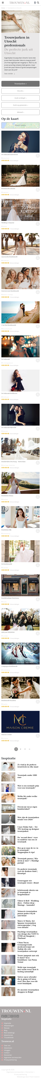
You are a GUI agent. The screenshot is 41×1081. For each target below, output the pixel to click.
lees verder (9, 74)
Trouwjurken (20, 84)
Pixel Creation (35, 1077)
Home (3, 8)
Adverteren (8, 1048)
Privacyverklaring (10, 1060)
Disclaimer (8, 1055)
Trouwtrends (9, 1037)
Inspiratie (7, 1023)
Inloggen (7, 1050)
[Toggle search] (38, 2)
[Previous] (29, 749)
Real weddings (9, 1033)
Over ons (7, 1045)
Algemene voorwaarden (12, 1057)
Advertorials (8, 1035)
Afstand (20, 112)
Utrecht (20, 91)
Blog (5, 1030)
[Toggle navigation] (3, 2)
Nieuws (6, 1028)
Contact (7, 1053)
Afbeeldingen (9, 1026)
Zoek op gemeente (20, 105)
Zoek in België (20, 98)
